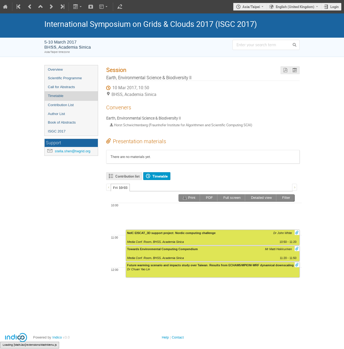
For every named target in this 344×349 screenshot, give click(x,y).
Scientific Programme (65, 78)
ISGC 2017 (57, 131)
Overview (55, 69)
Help (165, 337)
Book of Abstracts (62, 122)
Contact (178, 337)
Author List (56, 114)
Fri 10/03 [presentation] (120, 187)
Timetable (55, 96)
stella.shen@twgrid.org (72, 151)
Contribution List (61, 105)
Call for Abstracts (61, 87)
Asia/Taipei (251, 6)
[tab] (120, 187)
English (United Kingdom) (295, 6)
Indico (57, 337)
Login (334, 6)
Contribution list (127, 176)
